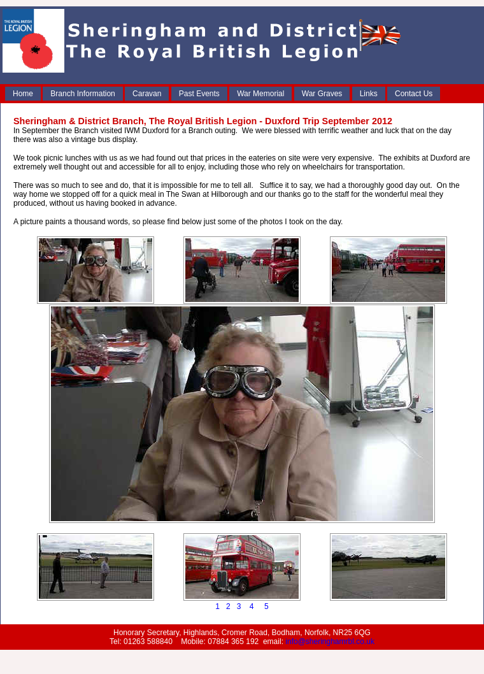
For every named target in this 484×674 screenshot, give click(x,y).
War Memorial (260, 93)
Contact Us (413, 93)
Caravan (146, 93)
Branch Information (82, 93)
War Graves (322, 93)
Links (369, 93)
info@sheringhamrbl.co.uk (329, 641)
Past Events (199, 93)
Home (23, 93)
